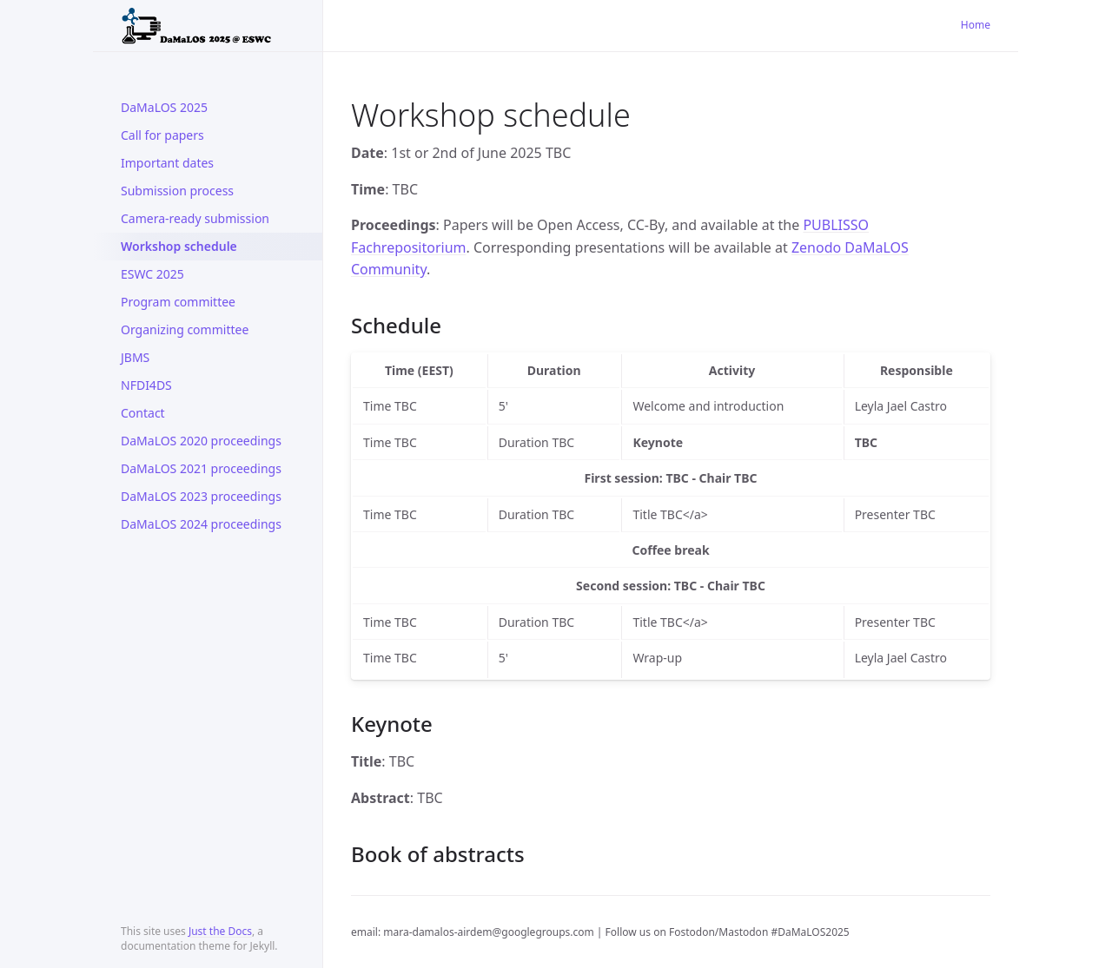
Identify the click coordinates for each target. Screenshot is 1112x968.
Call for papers (162, 135)
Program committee (178, 301)
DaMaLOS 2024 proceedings (201, 524)
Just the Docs (220, 931)
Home (975, 24)
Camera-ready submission (195, 218)
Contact (143, 413)
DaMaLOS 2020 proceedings (201, 440)
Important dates (167, 163)
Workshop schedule (179, 246)
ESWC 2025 (152, 274)
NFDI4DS (146, 385)
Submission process (177, 190)
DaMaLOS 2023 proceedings (201, 496)
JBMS (135, 357)
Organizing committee (184, 329)
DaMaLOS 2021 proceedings (201, 468)
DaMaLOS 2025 (164, 107)
